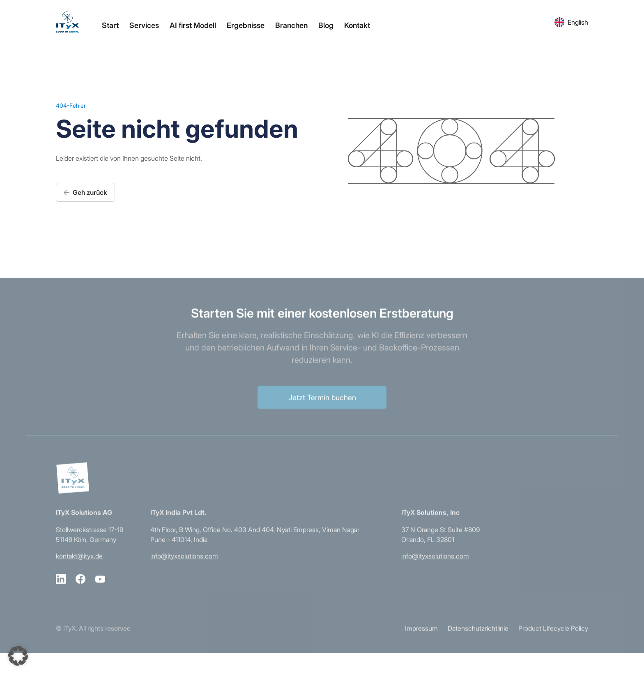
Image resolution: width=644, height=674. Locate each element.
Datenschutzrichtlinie (478, 642)
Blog (326, 25)
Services (144, 25)
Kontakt (357, 25)
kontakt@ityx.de (79, 570)
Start (110, 25)
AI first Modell (193, 25)
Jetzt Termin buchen (322, 411)
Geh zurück (85, 192)
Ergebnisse (245, 25)
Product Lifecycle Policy (553, 642)
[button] (18, 656)
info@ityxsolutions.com (184, 570)
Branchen (291, 25)
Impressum (421, 642)
